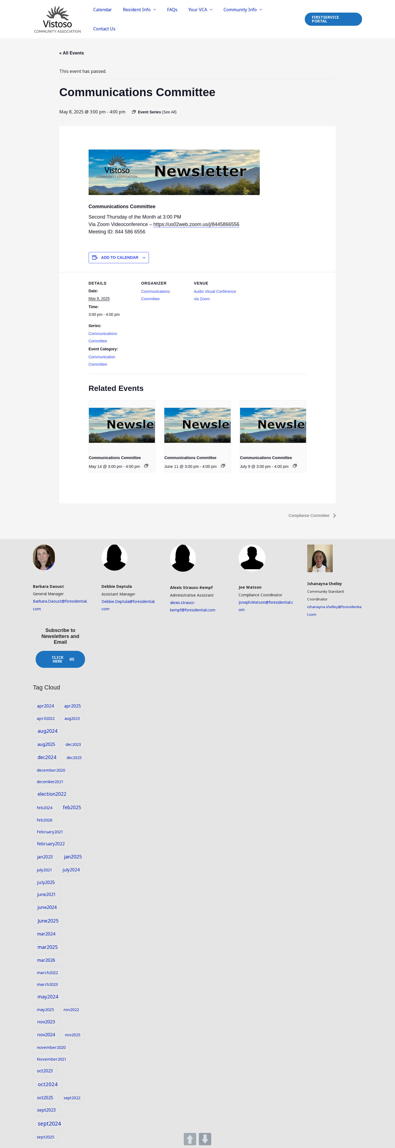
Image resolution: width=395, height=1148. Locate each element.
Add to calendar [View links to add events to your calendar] (120, 256)
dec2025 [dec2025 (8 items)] (74, 757)
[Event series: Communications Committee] (146, 465)
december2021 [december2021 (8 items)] (50, 780)
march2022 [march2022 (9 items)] (47, 971)
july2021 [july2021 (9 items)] (44, 869)
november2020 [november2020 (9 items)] (51, 1046)
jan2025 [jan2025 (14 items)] (73, 856)
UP (190, 1139)
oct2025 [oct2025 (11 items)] (45, 1097)
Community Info (241, 19)
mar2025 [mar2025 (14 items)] (48, 946)
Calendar (112, 19)
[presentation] (122, 425)
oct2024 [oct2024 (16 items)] (48, 1083)
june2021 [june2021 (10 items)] (46, 894)
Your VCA (201, 19)
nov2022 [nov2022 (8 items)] (71, 1008)
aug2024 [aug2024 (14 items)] (47, 730)
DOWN (205, 1139)
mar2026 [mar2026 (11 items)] (46, 960)
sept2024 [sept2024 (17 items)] (49, 1122)
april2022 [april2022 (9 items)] (46, 717)
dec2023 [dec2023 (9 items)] (73, 743)
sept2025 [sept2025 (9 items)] (45, 1136)
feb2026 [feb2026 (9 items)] (44, 819)
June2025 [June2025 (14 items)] (48, 920)
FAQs (178, 19)
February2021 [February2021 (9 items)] (50, 831)
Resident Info (144, 19)
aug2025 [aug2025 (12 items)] (46, 743)
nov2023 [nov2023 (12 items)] (46, 1021)
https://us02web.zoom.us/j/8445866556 (196, 223)
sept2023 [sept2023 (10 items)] (46, 1109)
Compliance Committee (307, 515)
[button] (333, 19)
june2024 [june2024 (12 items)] (47, 906)
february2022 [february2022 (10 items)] (51, 843)
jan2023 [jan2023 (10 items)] (45, 856)
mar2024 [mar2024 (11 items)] (46, 933)
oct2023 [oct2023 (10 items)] (45, 1070)
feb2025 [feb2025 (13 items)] (72, 806)
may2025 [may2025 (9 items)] (45, 1008)
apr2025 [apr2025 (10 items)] (72, 705)
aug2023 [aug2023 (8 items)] (72, 717)
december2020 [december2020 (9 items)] (51, 769)
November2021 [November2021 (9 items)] (51, 1058)
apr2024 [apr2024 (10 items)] (45, 705)
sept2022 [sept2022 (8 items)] (72, 1097)
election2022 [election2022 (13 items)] (52, 793)
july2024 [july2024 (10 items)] (71, 869)
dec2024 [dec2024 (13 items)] (47, 757)
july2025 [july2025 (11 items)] (46, 881)
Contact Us (283, 19)
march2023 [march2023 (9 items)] (47, 983)
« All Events (71, 52)
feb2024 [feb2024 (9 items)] (44, 806)
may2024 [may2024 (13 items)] (48, 996)
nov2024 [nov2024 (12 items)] (46, 1034)
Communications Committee (115, 457)
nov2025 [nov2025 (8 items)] (72, 1034)
